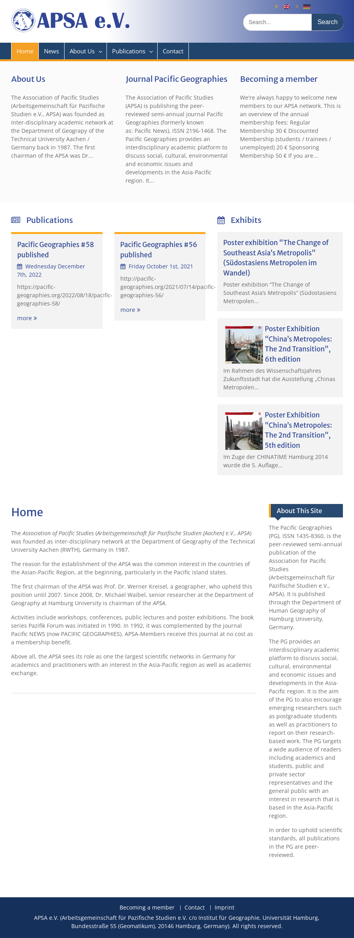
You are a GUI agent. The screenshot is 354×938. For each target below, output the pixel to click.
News (51, 51)
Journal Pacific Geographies (176, 79)
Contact (173, 51)
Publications (128, 51)
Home (25, 51)
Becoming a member (279, 79)
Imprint (224, 907)
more (24, 318)
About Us (82, 51)
